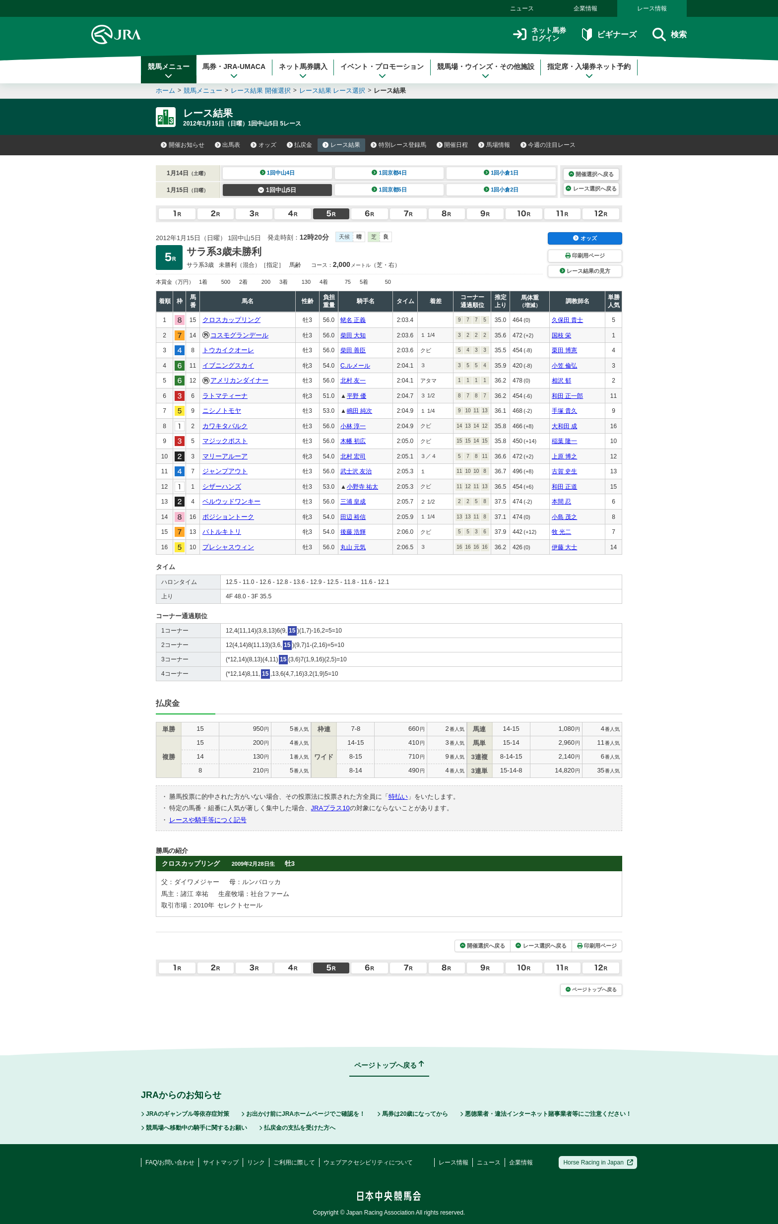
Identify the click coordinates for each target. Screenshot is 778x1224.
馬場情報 (494, 144)
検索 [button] (669, 34)
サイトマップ (221, 1162)
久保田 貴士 (567, 320)
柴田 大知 (353, 335)
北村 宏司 (353, 456)
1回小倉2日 (501, 190)
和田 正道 (564, 486)
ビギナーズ (609, 34)
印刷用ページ (585, 255)
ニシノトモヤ (221, 410)
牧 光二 (561, 531)
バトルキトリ (221, 531)
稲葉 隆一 (564, 441)
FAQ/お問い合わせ (169, 1162)
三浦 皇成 (353, 501)
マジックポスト (225, 441)
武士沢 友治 (356, 471)
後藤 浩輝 (353, 531)
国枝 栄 (561, 335)
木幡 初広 (353, 441)
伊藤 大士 (564, 547)
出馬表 (228, 144)
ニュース (522, 8)
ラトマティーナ (225, 395)
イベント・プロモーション (382, 71)
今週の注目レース (548, 144)
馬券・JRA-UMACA (233, 71)
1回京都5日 (389, 190)
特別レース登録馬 (398, 144)
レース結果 (341, 144)
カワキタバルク (225, 426)
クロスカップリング (231, 319)
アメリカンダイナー (239, 380)
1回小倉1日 (501, 173)
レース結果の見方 (585, 271)
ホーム (165, 90)
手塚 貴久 (564, 410)
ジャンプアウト (225, 471)
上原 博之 (564, 456)
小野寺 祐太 (362, 486)
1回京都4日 (389, 173)
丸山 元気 (353, 547)
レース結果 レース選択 (332, 90)
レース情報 (652, 8)
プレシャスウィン (228, 547)
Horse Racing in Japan (598, 1162)
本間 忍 (561, 501)
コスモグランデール (239, 335)
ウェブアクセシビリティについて (368, 1162)
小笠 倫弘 (564, 365)
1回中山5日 (277, 190)
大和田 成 (564, 426)
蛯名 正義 (353, 320)
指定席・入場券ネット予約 (589, 71)
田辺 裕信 (353, 517)
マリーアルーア (225, 456)
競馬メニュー (169, 71)
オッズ (263, 144)
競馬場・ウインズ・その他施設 (485, 71)
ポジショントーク (228, 516)
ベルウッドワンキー (231, 501)
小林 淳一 (353, 426)
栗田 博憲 (564, 350)
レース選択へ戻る (591, 189)
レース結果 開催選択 (261, 90)
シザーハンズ (221, 486)
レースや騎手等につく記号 (208, 820)
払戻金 (300, 144)
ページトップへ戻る (591, 989)
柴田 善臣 (353, 350)
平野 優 (356, 395)
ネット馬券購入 (303, 71)
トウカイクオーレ (228, 350)
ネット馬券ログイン (539, 34)
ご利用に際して (294, 1162)
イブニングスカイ (228, 365)
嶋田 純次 (359, 410)
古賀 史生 (564, 471)
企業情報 (585, 8)
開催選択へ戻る (591, 174)
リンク (256, 1162)
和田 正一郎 (567, 395)
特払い (398, 796)
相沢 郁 (561, 380)
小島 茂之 (564, 517)
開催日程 (452, 144)
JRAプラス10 (330, 808)
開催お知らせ (182, 144)
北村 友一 (353, 380)
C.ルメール (355, 365)
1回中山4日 (277, 173)
